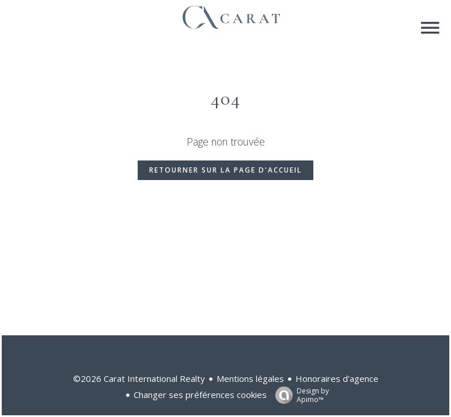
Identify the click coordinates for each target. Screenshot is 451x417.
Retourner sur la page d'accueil (225, 170)
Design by (299, 395)
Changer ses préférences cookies (200, 394)
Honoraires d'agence (336, 378)
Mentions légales (250, 378)
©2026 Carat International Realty (139, 378)
